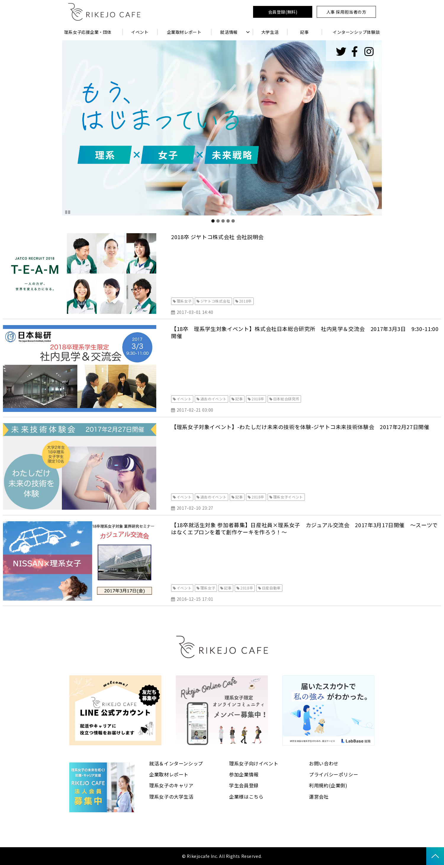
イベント (139, 32)
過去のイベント (213, 398)
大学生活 (270, 32)
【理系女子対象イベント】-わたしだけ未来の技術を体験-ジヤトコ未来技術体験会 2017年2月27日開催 (300, 427)
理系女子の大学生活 (171, 796)
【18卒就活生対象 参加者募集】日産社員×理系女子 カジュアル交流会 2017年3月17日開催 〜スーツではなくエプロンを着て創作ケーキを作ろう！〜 (304, 528)
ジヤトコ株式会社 (215, 300)
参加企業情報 (244, 774)
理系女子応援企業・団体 (88, 32)
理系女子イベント (288, 496)
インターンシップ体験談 (356, 32)
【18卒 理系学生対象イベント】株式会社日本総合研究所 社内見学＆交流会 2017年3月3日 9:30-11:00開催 (304, 332)
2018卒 (245, 300)
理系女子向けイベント (253, 763)
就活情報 (228, 32)
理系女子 (184, 300)
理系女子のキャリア (171, 785)
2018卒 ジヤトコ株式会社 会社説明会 (217, 237)
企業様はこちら (246, 796)
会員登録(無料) (282, 12)
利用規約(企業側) (328, 785)
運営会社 (319, 796)
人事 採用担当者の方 (346, 12)
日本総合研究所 (286, 398)
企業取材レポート (184, 32)
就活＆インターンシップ (176, 763)
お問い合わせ (324, 763)
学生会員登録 (244, 785)
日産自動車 (271, 587)
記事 (304, 32)
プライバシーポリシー (333, 774)
